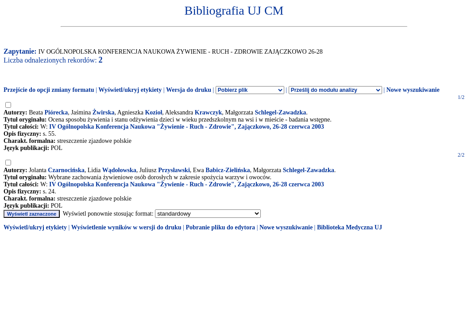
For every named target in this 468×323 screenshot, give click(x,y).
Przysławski (174, 170)
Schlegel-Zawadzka (280, 112)
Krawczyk (208, 112)
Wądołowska (119, 170)
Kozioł (153, 112)
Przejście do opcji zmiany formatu (49, 90)
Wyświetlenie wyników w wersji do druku (126, 227)
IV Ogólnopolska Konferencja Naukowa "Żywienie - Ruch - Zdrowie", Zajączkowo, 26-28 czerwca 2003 (186, 126)
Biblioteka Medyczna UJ (349, 227)
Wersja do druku (188, 90)
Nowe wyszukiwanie (412, 90)
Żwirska (104, 112)
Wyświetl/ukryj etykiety (130, 90)
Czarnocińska (66, 170)
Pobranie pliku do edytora (220, 227)
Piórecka (56, 112)
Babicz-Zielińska (227, 170)
